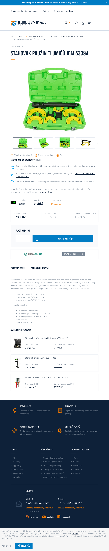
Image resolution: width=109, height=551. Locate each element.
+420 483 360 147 (70, 503)
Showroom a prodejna (63, 11)
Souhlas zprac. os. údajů (53, 473)
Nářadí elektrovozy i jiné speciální (42, 36)
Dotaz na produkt (45, 155)
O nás (13, 11)
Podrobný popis (47, 192)
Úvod (13, 36)
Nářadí (21, 36)
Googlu (75, 533)
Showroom (78, 469)
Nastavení (6, 546)
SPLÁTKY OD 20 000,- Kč (73, 254)
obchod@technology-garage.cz (39, 508)
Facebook (66, 517)
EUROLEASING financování (55, 477)
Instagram (34, 517)
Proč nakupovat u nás (52, 462)
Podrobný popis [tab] (17, 268)
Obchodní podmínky (52, 465)
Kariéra (76, 473)
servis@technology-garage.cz (71, 508)
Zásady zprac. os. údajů (53, 469)
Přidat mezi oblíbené (23, 155)
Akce (15, 458)
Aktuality (37, 11)
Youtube (50, 517)
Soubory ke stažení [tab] (39, 268)
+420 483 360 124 (37, 503)
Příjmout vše (24, 546)
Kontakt (28, 11)
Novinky (16, 462)
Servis (20, 11)
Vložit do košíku (54, 239)
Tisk (61, 155)
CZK (66, 22)
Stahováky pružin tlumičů (72, 36)
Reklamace (18, 473)
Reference (47, 11)
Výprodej (17, 465)
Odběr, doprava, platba (53, 458)
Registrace (17, 469)
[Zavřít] (107, 2)
